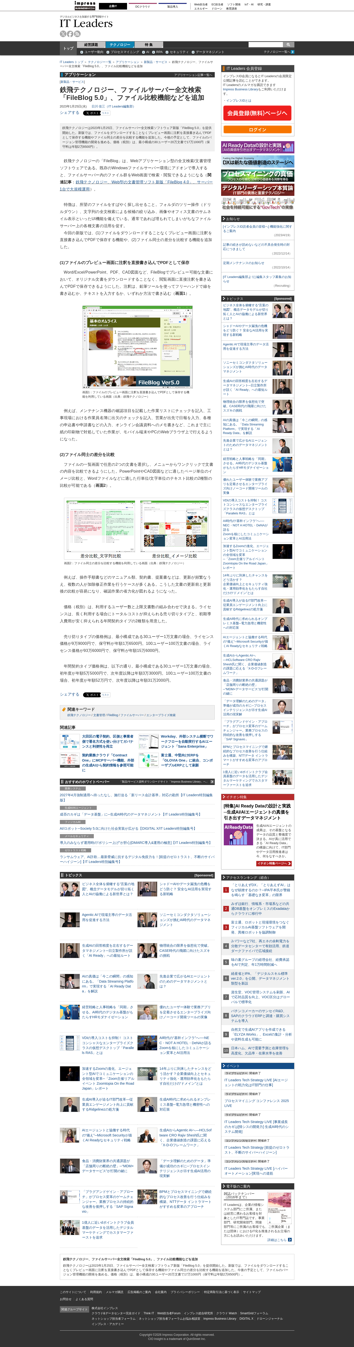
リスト (105, 113)
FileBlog (112, 715)
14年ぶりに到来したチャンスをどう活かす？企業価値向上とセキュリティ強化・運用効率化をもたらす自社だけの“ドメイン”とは (245, 584)
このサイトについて (73, 1292)
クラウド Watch (226, 1313)
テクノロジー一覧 (99, 62)
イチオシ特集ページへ (273, 863)
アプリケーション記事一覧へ (193, 74)
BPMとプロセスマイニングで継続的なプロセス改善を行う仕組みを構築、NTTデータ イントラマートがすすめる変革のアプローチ (245, 755)
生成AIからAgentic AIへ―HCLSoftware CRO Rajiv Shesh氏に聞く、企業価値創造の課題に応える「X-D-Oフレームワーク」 (245, 664)
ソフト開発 (234, 4)
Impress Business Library (240, 89)
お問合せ (66, 1299)
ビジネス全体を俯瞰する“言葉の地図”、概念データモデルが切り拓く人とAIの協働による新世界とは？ (108, 889)
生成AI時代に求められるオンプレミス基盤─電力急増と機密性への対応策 (185, 1104)
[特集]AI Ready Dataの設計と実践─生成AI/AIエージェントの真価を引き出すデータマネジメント (257, 812)
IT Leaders (86, 23)
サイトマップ (252, 1292)
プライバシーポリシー (185, 1292)
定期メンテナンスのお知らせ (243, 263)
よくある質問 (84, 1299)
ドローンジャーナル (270, 1318)
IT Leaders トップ (71, 62)
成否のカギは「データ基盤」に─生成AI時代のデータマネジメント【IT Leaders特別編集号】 (131, 814)
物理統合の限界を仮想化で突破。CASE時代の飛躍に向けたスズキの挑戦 (185, 950)
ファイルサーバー (132, 715)
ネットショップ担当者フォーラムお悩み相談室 (169, 1318)
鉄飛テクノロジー (79, 715)
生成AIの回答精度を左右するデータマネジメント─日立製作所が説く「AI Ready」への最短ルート (107, 950)
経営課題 (91, 45)
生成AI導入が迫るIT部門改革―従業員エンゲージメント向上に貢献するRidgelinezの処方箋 (107, 1104)
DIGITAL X (246, 1318)
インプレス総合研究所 (198, 1313)
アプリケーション (127, 62)
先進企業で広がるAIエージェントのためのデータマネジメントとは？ (185, 981)
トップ (68, 48)
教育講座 (231, 8)
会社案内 (161, 1292)
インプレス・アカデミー (108, 1324)
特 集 (149, 45)
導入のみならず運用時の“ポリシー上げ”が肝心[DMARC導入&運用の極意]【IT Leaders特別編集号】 (136, 843)
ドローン (217, 8)
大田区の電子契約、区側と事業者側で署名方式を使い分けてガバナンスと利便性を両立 (107, 741)
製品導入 (172, 6)
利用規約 (96, 1292)
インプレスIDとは (239, 100)
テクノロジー (120, 45)
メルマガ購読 (114, 1292)
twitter (63, 34)
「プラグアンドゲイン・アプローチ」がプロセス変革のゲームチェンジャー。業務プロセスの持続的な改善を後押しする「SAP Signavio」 (107, 1201)
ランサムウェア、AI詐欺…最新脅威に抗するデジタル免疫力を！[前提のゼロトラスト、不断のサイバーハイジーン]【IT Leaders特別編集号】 (137, 859)
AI (147, 52)
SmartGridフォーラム (254, 1313)
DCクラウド (142, 6)
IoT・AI (249, 4)
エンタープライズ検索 (161, 715)
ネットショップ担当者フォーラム (114, 1318)
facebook (70, 34)
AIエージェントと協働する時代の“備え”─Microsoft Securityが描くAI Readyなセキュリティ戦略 (107, 1135)
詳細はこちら (277, 1240)
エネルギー (201, 8)
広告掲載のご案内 (139, 1292)
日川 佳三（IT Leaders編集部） (114, 106)
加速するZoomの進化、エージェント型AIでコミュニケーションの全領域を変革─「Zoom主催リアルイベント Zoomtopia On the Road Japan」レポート (108, 1078)
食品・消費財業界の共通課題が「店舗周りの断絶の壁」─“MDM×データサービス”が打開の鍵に (108, 1166)
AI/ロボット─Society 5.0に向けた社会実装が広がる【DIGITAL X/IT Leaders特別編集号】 (128, 828)
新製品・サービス (155, 62)
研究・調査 (264, 4)
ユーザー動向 (94, 52)
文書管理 (99, 715)
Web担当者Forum (169, 1313)
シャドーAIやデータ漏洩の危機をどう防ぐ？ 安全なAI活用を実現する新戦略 (186, 889)
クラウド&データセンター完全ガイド (116, 1313)
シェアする (69, 112)
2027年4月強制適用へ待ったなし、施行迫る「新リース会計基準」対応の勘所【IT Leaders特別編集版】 (136, 797)
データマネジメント (210, 52)
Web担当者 (201, 4)
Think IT (149, 1313)
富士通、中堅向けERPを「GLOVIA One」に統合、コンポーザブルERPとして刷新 (187, 760)
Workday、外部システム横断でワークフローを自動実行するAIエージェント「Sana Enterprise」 (187, 741)
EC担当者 (217, 4)
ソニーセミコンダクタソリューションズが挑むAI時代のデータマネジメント (185, 919)
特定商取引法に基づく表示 (221, 1292)
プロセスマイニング (125, 52)
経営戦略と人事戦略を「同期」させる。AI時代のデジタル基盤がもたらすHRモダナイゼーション (107, 1012)
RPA (159, 52)
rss (77, 34)
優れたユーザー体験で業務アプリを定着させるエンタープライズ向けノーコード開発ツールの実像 (185, 1012)
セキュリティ (179, 52)
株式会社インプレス (105, 1308)
